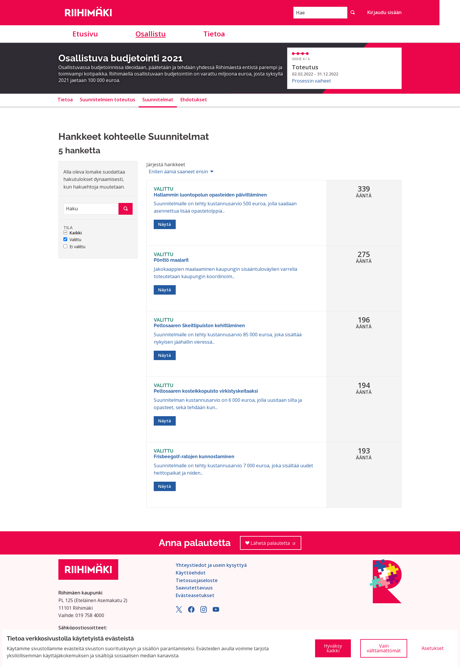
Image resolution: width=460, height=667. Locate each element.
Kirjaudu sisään (384, 12)
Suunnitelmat (157, 99)
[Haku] (91, 208)
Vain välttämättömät (384, 648)
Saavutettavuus (194, 587)
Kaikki (72, 233)
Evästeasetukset (195, 595)
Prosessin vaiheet (311, 81)
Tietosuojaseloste (197, 580)
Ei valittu (74, 246)
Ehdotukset (193, 99)
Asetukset (433, 648)
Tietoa (214, 33)
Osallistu (151, 33)
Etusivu (85, 33)
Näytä (164, 224)
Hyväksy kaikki (333, 648)
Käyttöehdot (191, 572)
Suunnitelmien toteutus (107, 99)
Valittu (72, 239)
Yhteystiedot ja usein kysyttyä (211, 565)
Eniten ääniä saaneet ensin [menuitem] (178, 171)
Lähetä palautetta (273, 545)
